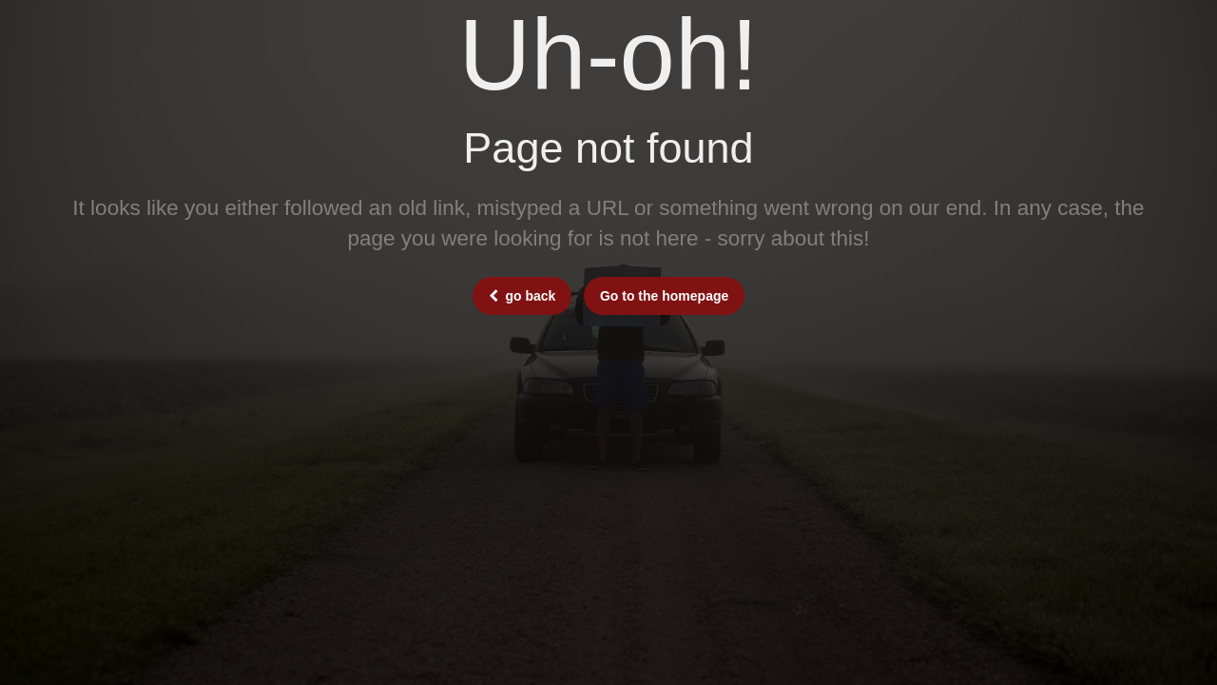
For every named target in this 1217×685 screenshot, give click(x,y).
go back (522, 295)
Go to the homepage (664, 295)
